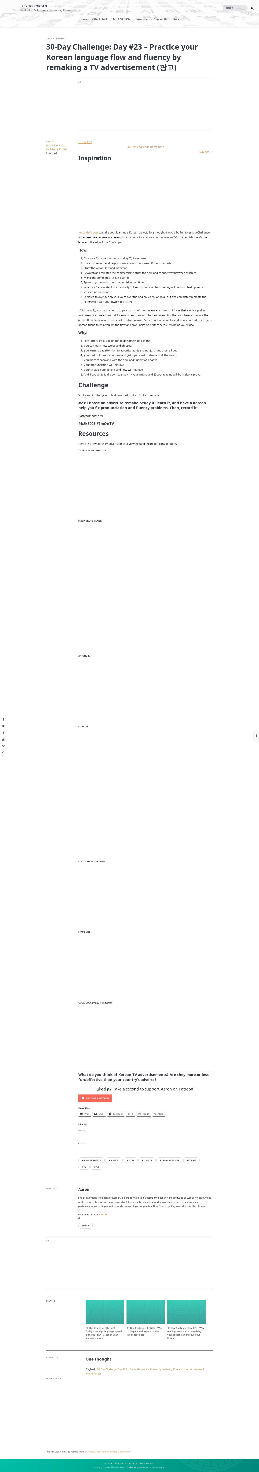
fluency (148, 1160)
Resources (142, 19)
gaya (139, 1467)
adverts (114, 1160)
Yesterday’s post (88, 232)
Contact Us (160, 19)
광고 (97, 1167)
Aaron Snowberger (155, 1467)
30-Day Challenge (56, 39)
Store (176, 19)
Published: (56, 149)
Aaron (50, 141)
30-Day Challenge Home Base (145, 147)
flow (131, 1160)
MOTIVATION (121, 19)
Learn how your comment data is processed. (107, 1452)
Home (83, 19)
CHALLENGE (100, 19)
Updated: (56, 145)
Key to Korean (34, 6)
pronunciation (170, 1160)
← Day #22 (85, 142)
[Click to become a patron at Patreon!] (145, 1098)
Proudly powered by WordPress (110, 1467)
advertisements (92, 1160)
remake (192, 1160)
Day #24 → (206, 151)
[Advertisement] (159, 104)
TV (85, 1167)
